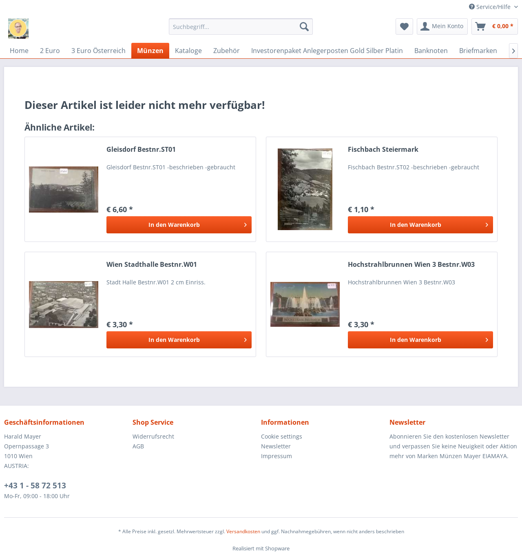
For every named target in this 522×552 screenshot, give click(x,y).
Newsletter (276, 446)
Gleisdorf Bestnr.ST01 (141, 149)
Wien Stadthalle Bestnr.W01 (151, 264)
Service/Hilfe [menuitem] (490, 7)
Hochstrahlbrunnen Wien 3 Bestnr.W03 (411, 264)
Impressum (276, 456)
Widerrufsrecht (153, 436)
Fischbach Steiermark (383, 149)
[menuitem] (241, 26)
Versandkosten (243, 531)
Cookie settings (281, 436)
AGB (138, 446)
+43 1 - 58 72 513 (35, 485)
